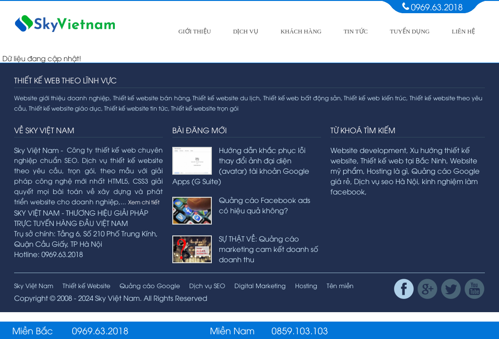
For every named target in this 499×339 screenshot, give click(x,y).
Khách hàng (301, 31)
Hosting (306, 285)
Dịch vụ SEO (207, 285)
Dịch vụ (245, 31)
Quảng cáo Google (150, 285)
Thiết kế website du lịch (226, 98)
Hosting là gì (387, 170)
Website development (368, 149)
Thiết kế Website (86, 285)
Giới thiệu (194, 31)
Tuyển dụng (410, 31)
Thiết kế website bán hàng (151, 98)
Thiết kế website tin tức (136, 108)
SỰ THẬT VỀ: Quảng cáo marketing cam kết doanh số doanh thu (268, 249)
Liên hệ (463, 31)
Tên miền (340, 285)
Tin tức (356, 31)
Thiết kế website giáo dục (65, 108)
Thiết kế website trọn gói (205, 108)
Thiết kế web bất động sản (302, 98)
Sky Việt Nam (33, 285)
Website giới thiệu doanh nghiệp (62, 98)
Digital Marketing (260, 285)
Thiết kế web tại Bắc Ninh (403, 160)
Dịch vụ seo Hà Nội (386, 181)
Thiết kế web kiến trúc (375, 98)
